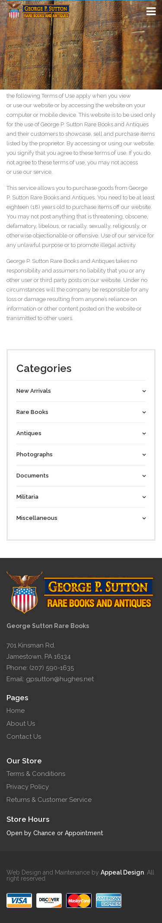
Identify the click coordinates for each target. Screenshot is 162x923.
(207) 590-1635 (51, 668)
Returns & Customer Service (49, 800)
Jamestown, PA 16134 (38, 656)
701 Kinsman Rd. (30, 645)
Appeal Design (122, 872)
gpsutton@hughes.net (60, 679)
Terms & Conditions (35, 774)
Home (15, 711)
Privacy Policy (27, 787)
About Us (20, 724)
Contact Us (23, 736)
